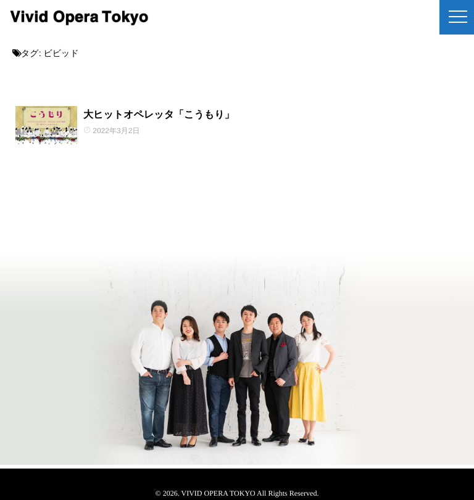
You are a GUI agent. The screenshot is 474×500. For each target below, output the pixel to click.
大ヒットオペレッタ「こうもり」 (159, 115)
